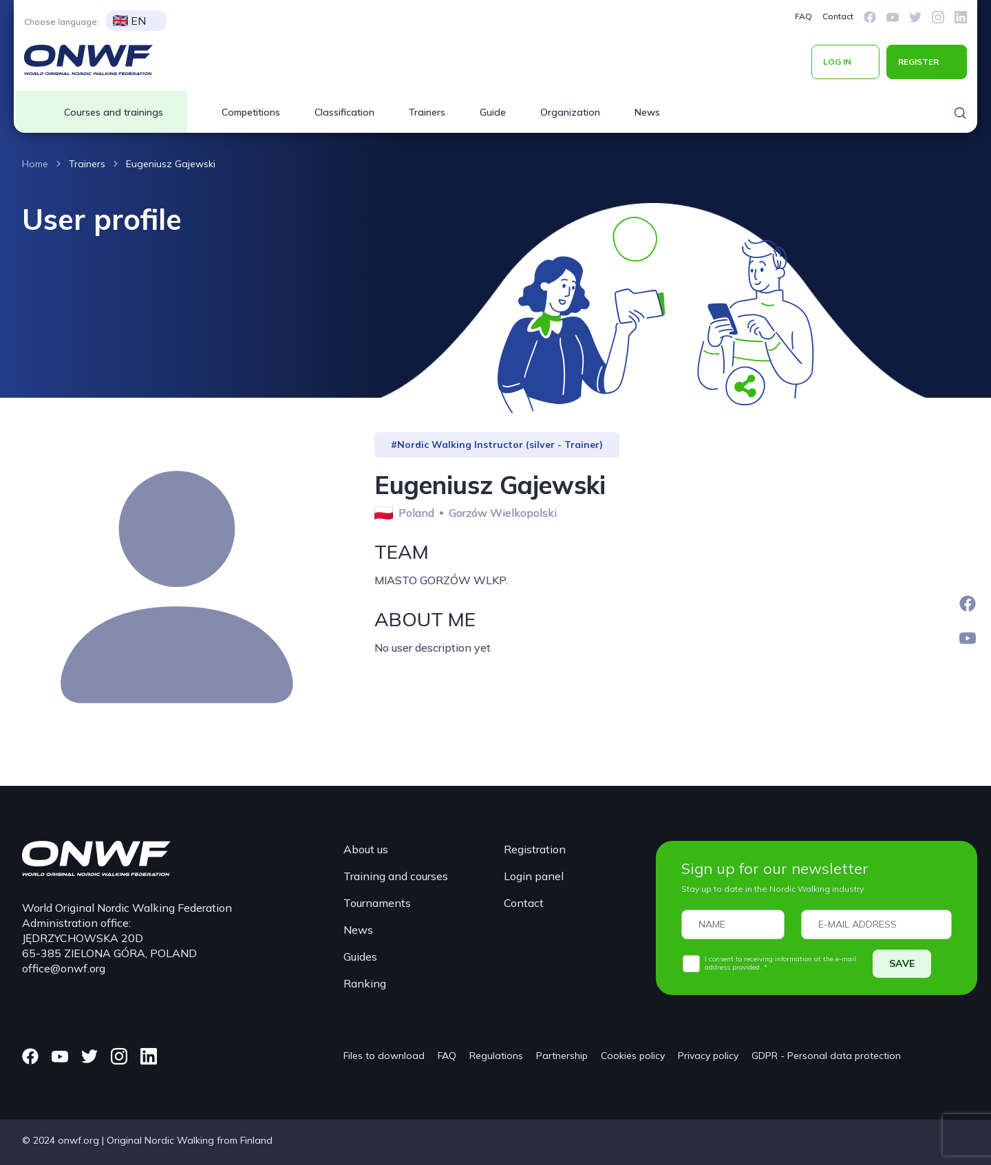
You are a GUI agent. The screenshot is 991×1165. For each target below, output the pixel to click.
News (647, 112)
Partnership (562, 1055)
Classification (344, 112)
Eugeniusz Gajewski (170, 164)
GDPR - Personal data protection (826, 1055)
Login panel (534, 876)
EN (129, 21)
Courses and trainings (113, 112)
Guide (493, 112)
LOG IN (837, 61)
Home (35, 164)
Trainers (427, 112)
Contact (837, 16)
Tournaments (377, 903)
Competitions (251, 112)
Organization (570, 112)
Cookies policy (633, 1055)
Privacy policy (708, 1055)
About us (365, 849)
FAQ (803, 16)
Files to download (384, 1055)
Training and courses (395, 876)
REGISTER (918, 61)
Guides (360, 956)
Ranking (364, 983)
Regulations (496, 1055)
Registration (535, 849)
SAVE (902, 963)
